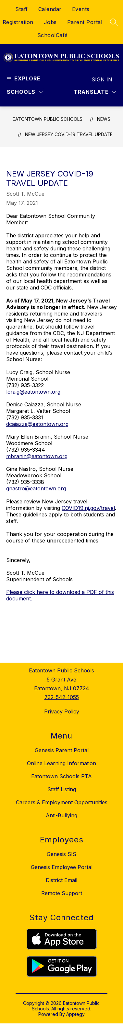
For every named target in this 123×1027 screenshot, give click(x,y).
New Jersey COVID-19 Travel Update (69, 134)
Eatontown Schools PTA (61, 776)
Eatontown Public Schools (47, 119)
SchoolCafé (52, 35)
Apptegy (75, 1014)
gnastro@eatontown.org (36, 488)
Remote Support (61, 893)
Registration (18, 22)
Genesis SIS (61, 854)
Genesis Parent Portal (62, 750)
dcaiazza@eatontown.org (37, 424)
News (103, 119)
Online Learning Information (61, 763)
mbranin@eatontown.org (37, 456)
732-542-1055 (61, 697)
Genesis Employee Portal (61, 867)
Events (81, 9)
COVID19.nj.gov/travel (88, 508)
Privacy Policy (61, 711)
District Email (61, 880)
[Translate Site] (95, 92)
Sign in (102, 79)
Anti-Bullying (61, 815)
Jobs (50, 22)
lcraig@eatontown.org (33, 391)
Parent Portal (85, 22)
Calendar (50, 9)
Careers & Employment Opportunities (61, 802)
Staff (21, 9)
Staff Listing (61, 789)
